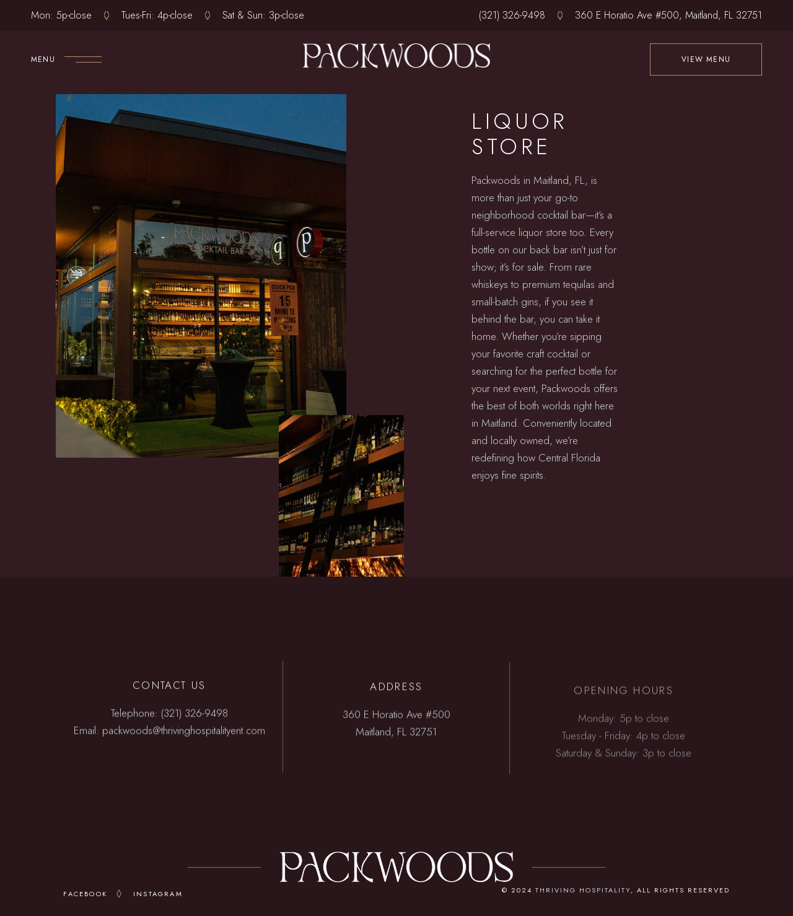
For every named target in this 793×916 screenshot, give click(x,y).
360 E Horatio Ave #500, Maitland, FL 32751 (668, 15)
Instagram (158, 894)
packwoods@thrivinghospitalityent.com (183, 732)
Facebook (85, 894)
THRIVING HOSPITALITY (583, 890)
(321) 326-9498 (512, 15)
